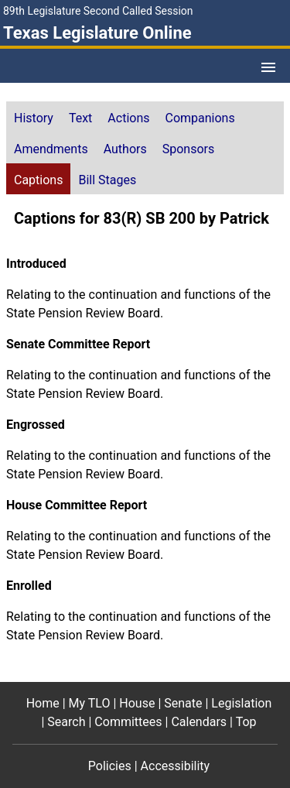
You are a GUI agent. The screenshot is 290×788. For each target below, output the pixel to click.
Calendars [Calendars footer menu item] (199, 721)
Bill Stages (107, 180)
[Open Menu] (268, 67)
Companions (200, 118)
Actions (128, 118)
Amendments (51, 149)
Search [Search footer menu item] (66, 721)
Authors (125, 149)
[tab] (33, 116)
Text (80, 118)
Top (246, 721)
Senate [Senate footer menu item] (183, 703)
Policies (109, 766)
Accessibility (175, 766)
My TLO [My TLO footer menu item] (90, 703)
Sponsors (188, 149)
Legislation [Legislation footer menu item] (241, 703)
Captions (38, 180)
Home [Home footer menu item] (43, 703)
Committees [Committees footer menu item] (128, 721)
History (33, 118)
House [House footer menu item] (137, 703)
